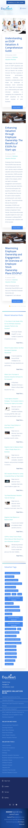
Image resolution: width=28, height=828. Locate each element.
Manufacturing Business (12, 607)
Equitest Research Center (9, 772)
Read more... (17, 107)
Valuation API (6, 767)
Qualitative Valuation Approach (13, 618)
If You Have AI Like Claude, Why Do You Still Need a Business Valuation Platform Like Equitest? (13, 324)
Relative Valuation (10, 629)
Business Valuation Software (13, 583)
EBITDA (8, 594)
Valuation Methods (11, 650)
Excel (19, 594)
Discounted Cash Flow (12, 590)
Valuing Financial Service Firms (11, 697)
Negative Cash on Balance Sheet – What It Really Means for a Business (13, 449)
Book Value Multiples (8, 730)
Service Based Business (12, 632)
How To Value (9, 603)
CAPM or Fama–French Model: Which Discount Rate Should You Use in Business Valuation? (13, 539)
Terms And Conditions (8, 748)
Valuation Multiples (11, 653)
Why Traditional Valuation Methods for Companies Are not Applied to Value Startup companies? (13, 714)
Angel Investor (10, 576)
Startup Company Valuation (13, 643)
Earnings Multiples (7, 727)
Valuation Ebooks (7, 765)
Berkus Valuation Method (9, 737)
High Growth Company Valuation (14, 599)
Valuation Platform (11, 657)
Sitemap (4, 752)
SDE (19, 629)
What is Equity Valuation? (9, 709)
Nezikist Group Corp (11, 822)
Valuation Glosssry (11, 646)
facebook (14, 805)
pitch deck (8, 614)
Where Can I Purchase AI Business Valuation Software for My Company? (13, 377)
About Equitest (6, 745)
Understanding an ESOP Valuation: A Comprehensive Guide (14, 44)
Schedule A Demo (7, 760)
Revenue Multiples (7, 732)
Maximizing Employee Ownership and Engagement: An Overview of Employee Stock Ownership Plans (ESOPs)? (13, 261)
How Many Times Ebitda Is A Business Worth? (12, 426)
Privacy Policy (6, 750)
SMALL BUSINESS (11, 636)
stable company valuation (13, 639)
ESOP (14, 594)
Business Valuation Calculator (10, 755)
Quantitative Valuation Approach (14, 624)
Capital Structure (10, 587)
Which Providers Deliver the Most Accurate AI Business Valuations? (14, 350)
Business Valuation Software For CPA (13, 757)
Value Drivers (9, 664)
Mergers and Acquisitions (12, 610)
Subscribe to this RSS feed (18, 306)
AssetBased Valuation (11, 580)
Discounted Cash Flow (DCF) (10, 725)
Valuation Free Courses (8, 770)
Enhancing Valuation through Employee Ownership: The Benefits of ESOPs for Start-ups (14, 138)
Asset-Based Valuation (8, 735)
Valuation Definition (8, 700)
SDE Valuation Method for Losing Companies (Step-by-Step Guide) (13, 475)
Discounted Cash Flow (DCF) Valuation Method (13, 705)
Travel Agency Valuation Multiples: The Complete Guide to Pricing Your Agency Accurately (13, 401)
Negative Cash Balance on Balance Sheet (11, 518)
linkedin (10, 805)
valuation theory (10, 660)
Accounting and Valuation (12, 573)
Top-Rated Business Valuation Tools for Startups (13, 497)
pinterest (17, 805)
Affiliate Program (7, 762)
